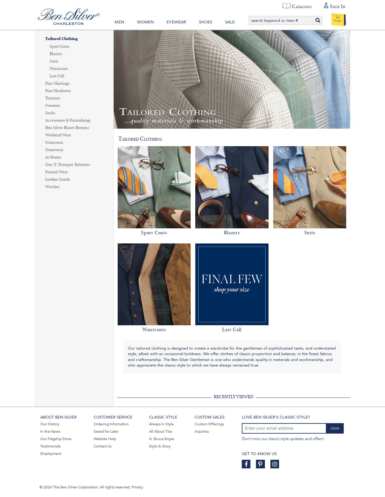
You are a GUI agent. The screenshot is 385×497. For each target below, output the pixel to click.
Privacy (137, 487)
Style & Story (160, 446)
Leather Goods (57, 179)
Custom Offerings (209, 424)
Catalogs (301, 6)
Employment (50, 453)
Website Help (105, 438)
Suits (54, 61)
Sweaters (52, 105)
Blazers (56, 54)
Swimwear (54, 142)
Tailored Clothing (61, 39)
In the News (50, 431)
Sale (230, 22)
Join (335, 428)
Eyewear (176, 22)
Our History (49, 424)
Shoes (205, 22)
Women (145, 22)
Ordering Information (111, 424)
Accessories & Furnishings (68, 120)
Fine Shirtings (57, 83)
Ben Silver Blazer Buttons (67, 128)
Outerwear (54, 150)
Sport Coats (59, 46)
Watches (52, 187)
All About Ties (160, 431)
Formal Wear (56, 172)
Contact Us (102, 446)
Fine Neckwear (58, 91)
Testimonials (50, 446)
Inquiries (202, 431)
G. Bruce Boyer (161, 438)
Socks (50, 113)
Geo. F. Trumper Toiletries (67, 164)
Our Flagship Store (55, 438)
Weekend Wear (58, 135)
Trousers (52, 98)
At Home (53, 157)
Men (119, 22)
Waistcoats (59, 68)
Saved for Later (106, 431)
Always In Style (161, 424)
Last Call (57, 76)
